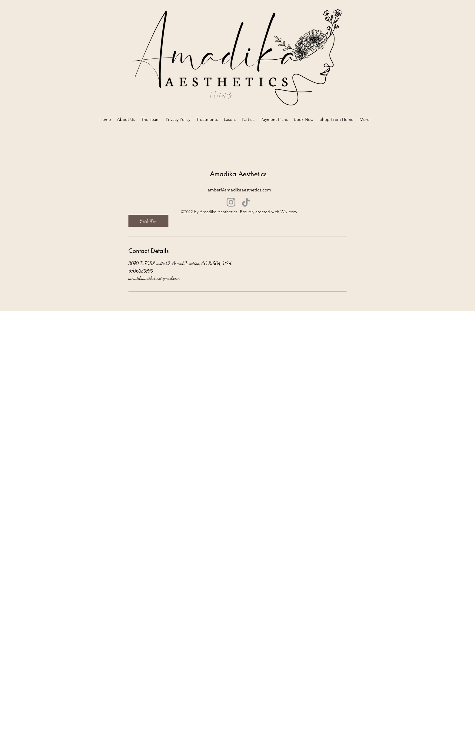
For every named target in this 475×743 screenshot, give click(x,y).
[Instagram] (231, 202)
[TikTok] (246, 202)
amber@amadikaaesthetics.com (239, 190)
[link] (148, 221)
